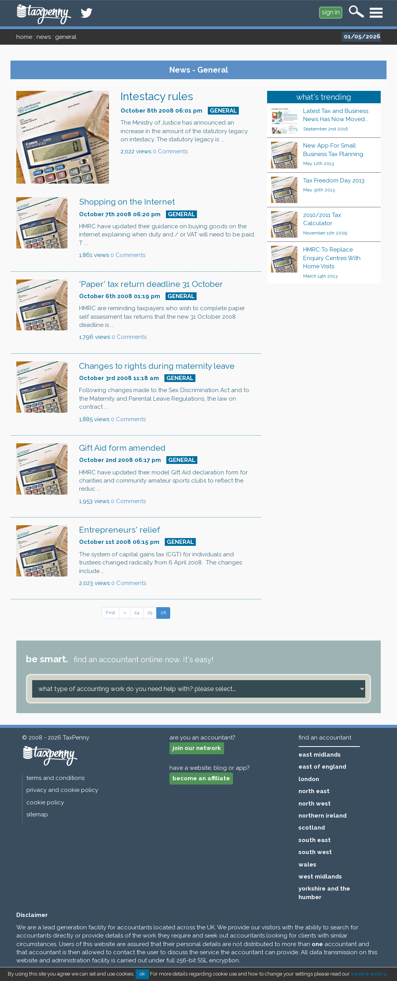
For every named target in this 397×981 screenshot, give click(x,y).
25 (149, 612)
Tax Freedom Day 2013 (333, 180)
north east (314, 791)
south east (315, 840)
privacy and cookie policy (62, 790)
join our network (197, 748)
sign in (331, 12)
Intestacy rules (157, 96)
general (65, 36)
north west (315, 803)
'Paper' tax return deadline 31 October (151, 284)
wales (307, 864)
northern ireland (323, 815)
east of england (322, 766)
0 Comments (170, 151)
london (309, 779)
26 (163, 612)
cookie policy (45, 802)
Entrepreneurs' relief (119, 530)
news (43, 36)
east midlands (320, 754)
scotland (312, 827)
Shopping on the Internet (127, 202)
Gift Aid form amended (122, 448)
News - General (198, 70)
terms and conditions (55, 777)
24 (136, 612)
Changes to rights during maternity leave (157, 366)
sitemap (37, 814)
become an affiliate (201, 778)
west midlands (320, 876)
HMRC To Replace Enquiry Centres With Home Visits (332, 258)
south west (315, 852)
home (24, 36)
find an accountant (325, 737)
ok (142, 974)
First (110, 612)
